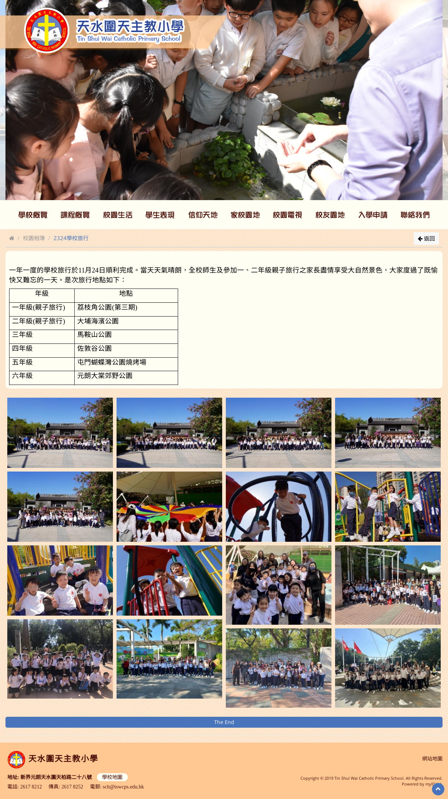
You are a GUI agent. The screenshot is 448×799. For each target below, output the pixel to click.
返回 (426, 238)
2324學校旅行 (71, 238)
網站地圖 (432, 759)
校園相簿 (34, 238)
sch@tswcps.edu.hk (123, 786)
